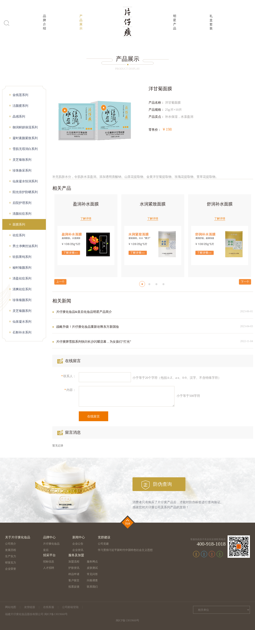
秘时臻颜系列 (22, 267)
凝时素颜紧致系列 (25, 138)
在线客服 (48, 607)
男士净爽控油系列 (25, 246)
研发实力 (10, 562)
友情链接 (29, 607)
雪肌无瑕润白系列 (25, 149)
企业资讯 (77, 550)
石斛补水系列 (22, 332)
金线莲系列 (20, 95)
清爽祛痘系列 (22, 289)
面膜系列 (19, 224)
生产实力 (10, 556)
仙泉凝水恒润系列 (25, 181)
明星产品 (174, 22)
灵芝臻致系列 (22, 159)
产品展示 (81, 22)
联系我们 (92, 586)
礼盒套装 (211, 22)
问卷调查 (92, 580)
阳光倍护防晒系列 (25, 192)
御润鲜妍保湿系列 (25, 127)
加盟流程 (73, 561)
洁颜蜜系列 (20, 105)
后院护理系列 (22, 203)
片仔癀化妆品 (51, 543)
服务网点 (92, 561)
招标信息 (48, 561)
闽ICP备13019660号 (127, 620)
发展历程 (10, 550)
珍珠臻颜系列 (22, 300)
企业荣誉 (10, 568)
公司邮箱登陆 (70, 607)
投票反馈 (73, 586)
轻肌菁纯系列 (22, 256)
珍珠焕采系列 (22, 170)
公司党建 (103, 543)
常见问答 (92, 574)
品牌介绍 (44, 22)
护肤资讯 (73, 567)
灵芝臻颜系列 (22, 310)
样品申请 (73, 574)
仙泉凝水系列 (22, 321)
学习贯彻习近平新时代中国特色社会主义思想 (125, 550)
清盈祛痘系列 (22, 278)
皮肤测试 (92, 567)
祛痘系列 (19, 235)
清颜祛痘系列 (22, 213)
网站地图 (10, 607)
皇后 (46, 550)
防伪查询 (162, 484)
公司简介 (10, 543)
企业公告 (77, 543)
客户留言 (73, 580)
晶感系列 (19, 116)
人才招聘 (48, 567)
